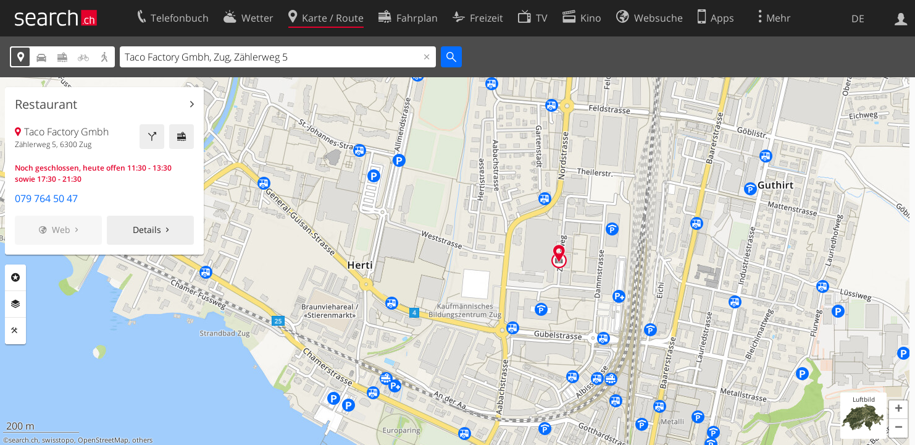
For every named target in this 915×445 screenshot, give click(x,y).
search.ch (23, 440)
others (142, 440)
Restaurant (46, 104)
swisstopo (58, 440)
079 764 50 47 (46, 198)
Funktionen (15, 331)
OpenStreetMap (103, 440)
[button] (898, 409)
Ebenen (15, 304)
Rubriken (15, 277)
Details (147, 229)
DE (857, 18)
